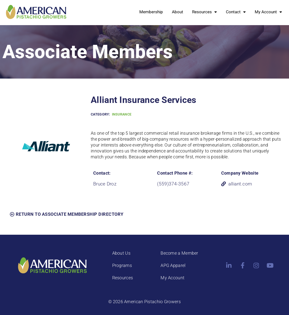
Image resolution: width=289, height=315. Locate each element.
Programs (122, 265)
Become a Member (179, 253)
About (177, 11)
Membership (151, 11)
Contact (236, 12)
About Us (121, 253)
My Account (268, 12)
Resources (204, 12)
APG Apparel (173, 265)
